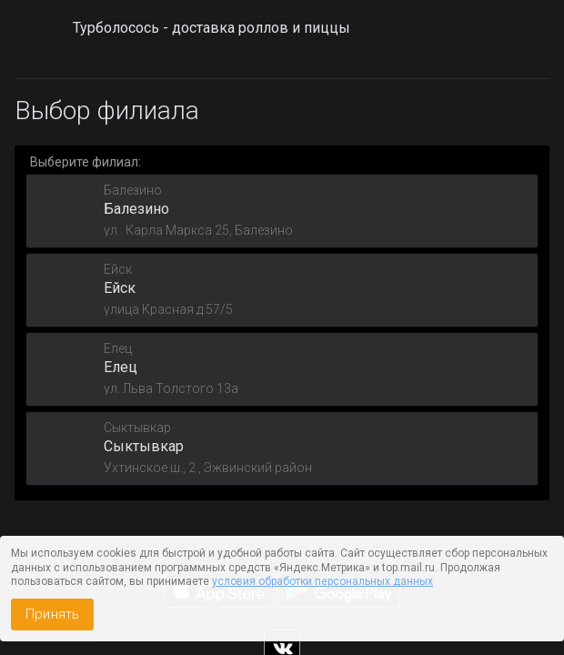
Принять (52, 614)
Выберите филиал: (85, 162)
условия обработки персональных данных (322, 581)
